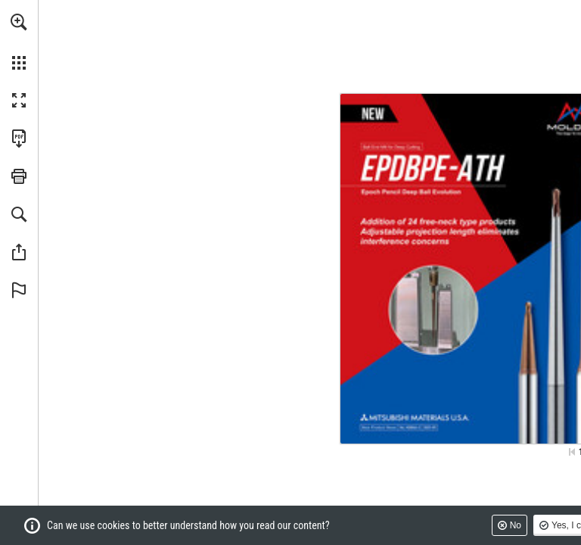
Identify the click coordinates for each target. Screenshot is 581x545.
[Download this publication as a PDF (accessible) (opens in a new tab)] (19, 138)
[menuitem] (19, 41)
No (515, 525)
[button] (19, 22)
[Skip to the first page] (572, 452)
